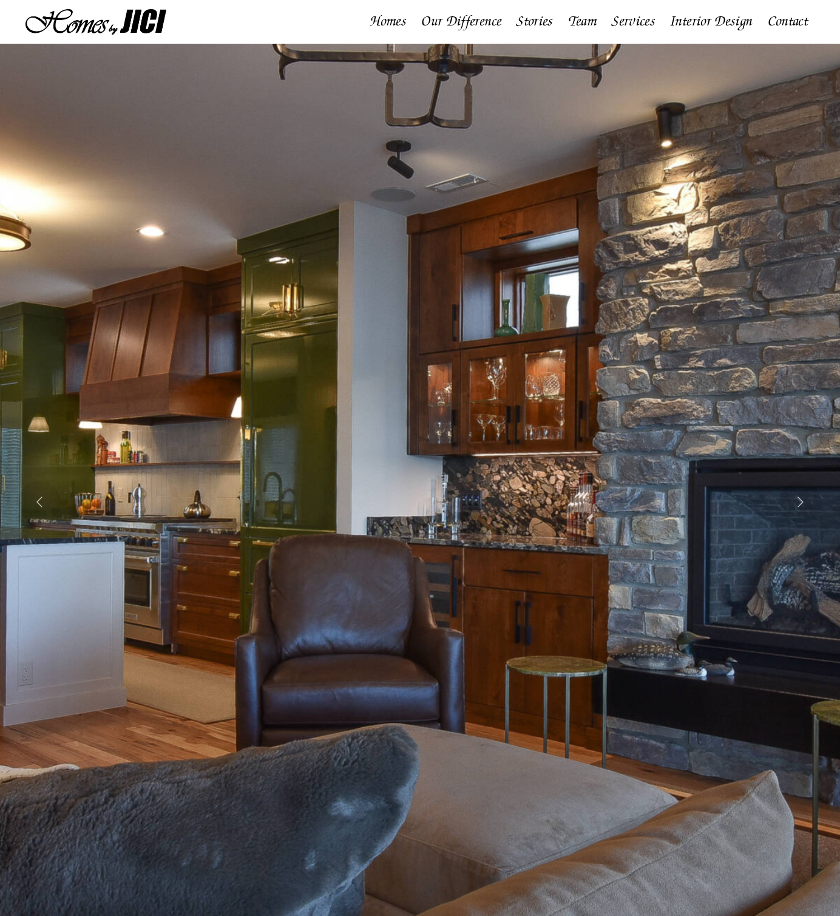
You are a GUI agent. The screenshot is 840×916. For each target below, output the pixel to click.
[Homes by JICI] (95, 13)
